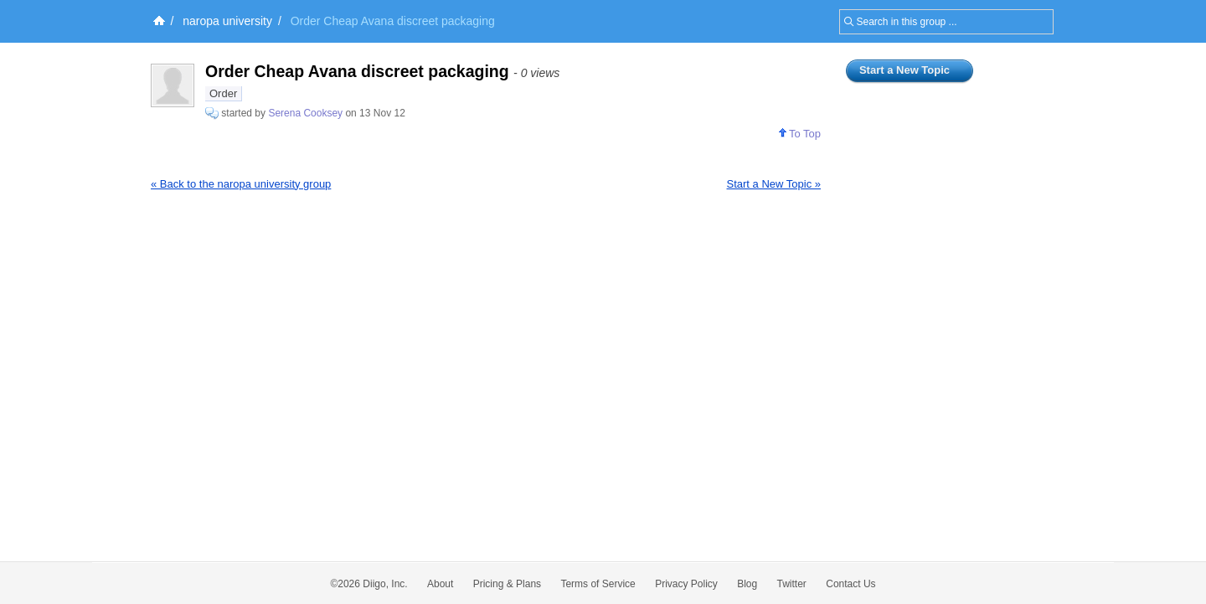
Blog (747, 584)
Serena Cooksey (305, 113)
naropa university (227, 21)
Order (223, 93)
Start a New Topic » (774, 184)
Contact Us (850, 584)
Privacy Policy (686, 584)
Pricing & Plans (507, 584)
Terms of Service (597, 584)
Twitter (792, 584)
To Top (800, 133)
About (440, 584)
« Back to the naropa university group (241, 184)
